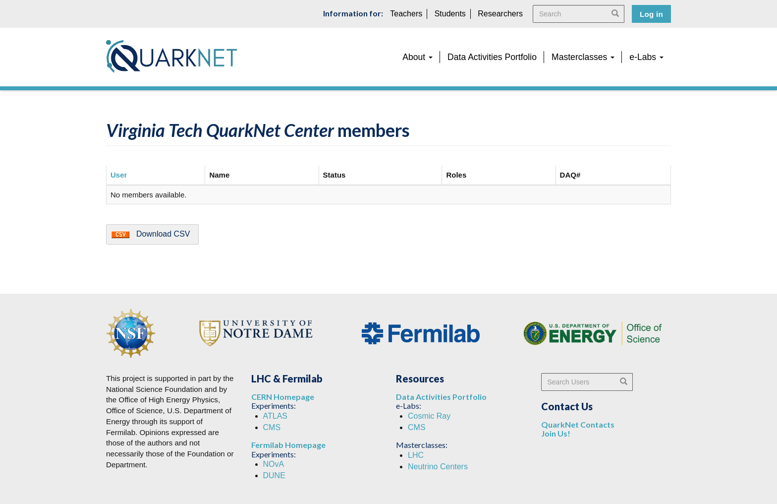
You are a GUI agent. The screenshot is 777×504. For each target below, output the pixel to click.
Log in (651, 14)
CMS (272, 427)
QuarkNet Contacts (577, 424)
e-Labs (646, 57)
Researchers (500, 13)
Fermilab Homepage (288, 444)
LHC (416, 455)
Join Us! (555, 433)
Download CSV (163, 234)
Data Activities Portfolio (492, 57)
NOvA (273, 464)
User (119, 175)
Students (450, 13)
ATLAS (275, 416)
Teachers (406, 13)
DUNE (274, 475)
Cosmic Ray (429, 416)
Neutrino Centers (438, 466)
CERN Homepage (282, 396)
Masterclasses (583, 57)
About (417, 57)
